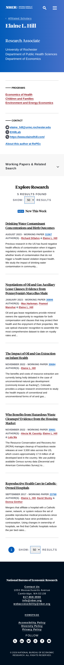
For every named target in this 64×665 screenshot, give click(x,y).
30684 (52, 364)
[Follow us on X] (15, 641)
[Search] (44, 8)
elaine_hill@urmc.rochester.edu (30, 127)
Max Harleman (29, 303)
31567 (48, 234)
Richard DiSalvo (30, 238)
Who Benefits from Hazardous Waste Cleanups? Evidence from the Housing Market (31, 418)
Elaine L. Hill (50, 238)
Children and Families (19, 98)
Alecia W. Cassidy (31, 433)
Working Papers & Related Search (25, 166)
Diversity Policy (32, 626)
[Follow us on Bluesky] (29, 641)
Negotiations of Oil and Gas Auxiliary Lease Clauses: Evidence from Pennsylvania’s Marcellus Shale (30, 288)
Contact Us (32, 586)
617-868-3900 (32, 597)
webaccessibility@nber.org (31, 603)
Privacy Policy (32, 629)
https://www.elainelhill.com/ (27, 136)
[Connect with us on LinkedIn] (22, 641)
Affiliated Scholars (20, 18)
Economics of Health (18, 94)
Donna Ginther (14, 501)
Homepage (32, 615)
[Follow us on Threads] (35, 641)
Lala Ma (12, 437)
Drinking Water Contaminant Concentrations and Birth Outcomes (30, 225)
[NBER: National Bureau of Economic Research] (19, 7)
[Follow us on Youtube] (49, 641)
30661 (52, 429)
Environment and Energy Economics (29, 102)
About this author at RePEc (23, 143)
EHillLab (15, 132)
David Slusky (44, 498)
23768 (53, 494)
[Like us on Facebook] (42, 641)
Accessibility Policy (32, 622)
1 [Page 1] (11, 550)
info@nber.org (32, 600)
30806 (49, 299)
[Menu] (55, 8)
